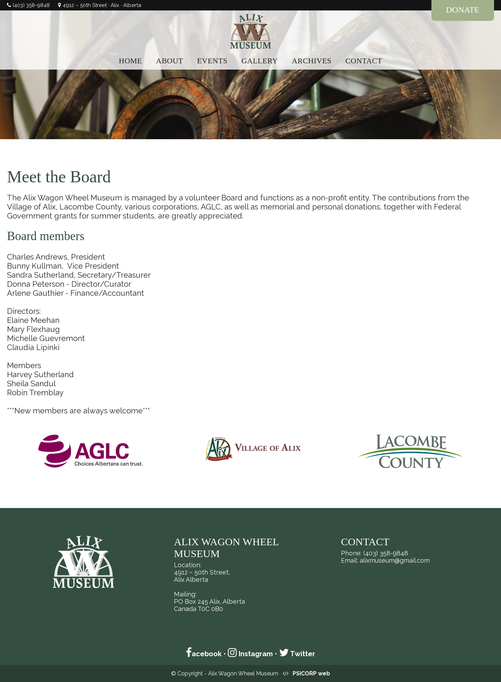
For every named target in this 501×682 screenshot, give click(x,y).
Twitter (297, 654)
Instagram (250, 654)
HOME (130, 60)
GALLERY (259, 60)
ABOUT (169, 60)
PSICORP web (311, 673)
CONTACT (363, 60)
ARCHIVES (312, 60)
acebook (204, 654)
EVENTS (212, 60)
